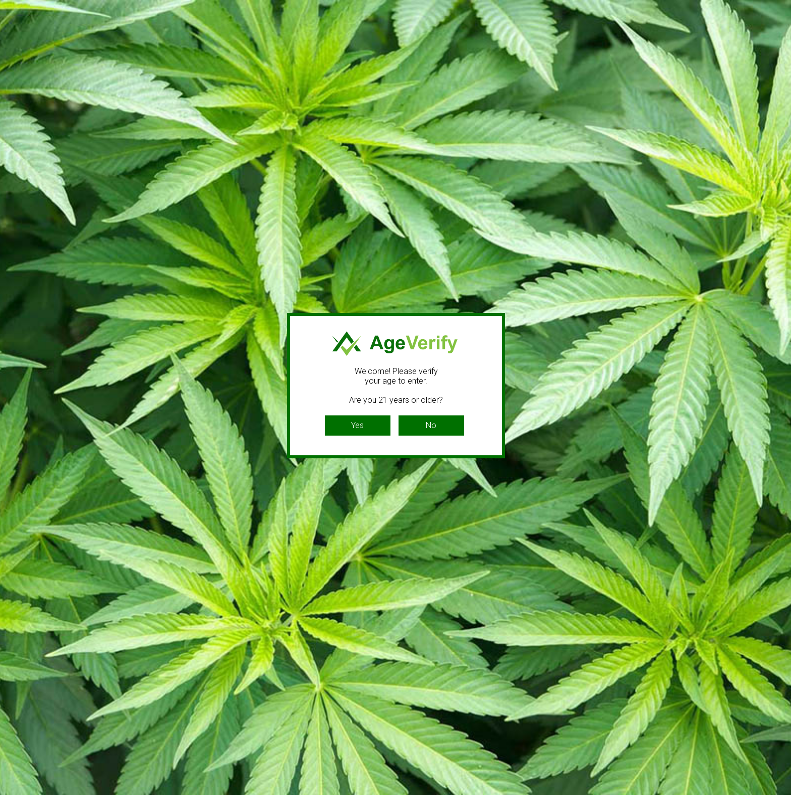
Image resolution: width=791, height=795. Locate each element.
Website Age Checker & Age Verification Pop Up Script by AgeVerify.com (778, 792)
